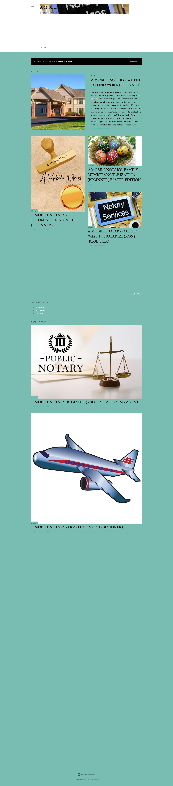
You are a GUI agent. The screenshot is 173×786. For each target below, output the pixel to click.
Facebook (40, 307)
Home (43, 48)
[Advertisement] (157, 22)
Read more (137, 129)
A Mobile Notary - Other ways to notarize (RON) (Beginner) (112, 236)
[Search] (138, 7)
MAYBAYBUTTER (93, 779)
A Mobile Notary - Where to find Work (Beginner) (116, 82)
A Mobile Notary (59, 7)
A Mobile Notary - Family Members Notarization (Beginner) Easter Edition (114, 174)
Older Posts (135, 294)
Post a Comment (103, 129)
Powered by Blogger (86, 774)
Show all (135, 61)
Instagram (41, 310)
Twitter (39, 313)
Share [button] (93, 129)
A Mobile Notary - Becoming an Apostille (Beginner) (55, 220)
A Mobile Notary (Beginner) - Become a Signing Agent (85, 401)
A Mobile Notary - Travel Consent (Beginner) (77, 527)
